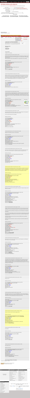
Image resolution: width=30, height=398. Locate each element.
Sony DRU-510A (10, 223)
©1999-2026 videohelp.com (19, 389)
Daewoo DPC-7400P (2, 382)
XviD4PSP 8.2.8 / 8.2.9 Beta (12, 380)
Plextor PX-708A (10, 244)
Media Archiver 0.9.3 (20, 376)
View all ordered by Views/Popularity (23, 16)
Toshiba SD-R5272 (10, 62)
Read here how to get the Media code (22, 8)
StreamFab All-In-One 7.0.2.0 (21, 377)
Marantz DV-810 (12, 233)
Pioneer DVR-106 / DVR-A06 (11, 349)
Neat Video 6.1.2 (20, 380)
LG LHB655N (1, 383)
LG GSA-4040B (10, 266)
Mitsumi (2, 37)
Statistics (19, 384)
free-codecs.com (21, 388)
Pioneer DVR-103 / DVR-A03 (11, 316)
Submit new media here (13, 5)
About (21, 383)
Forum (25, 383)
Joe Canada (12, 292)
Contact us (14, 383)
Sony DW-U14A (10, 118)
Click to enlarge (26, 105)
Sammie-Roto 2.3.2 (11, 377)
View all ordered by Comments (5, 16)
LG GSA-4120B (10, 175)
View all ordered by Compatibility (14, 16)
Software (21, 384)
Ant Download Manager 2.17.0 (12, 378)
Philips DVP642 (11, 126)
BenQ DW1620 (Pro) (10, 82)
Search (12, 383)
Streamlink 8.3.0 (11, 379)
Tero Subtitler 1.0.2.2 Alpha (21, 378)
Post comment (25, 39)
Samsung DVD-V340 (2, 384)
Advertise (23, 383)
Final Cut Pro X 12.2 (20, 379)
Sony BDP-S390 (2, 392)
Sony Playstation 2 (12, 253)
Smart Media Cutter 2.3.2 (12, 376)
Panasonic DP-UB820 (2, 391)
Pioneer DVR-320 (10, 155)
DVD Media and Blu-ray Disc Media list (9, 4)
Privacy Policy (18, 383)
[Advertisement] (15, 25)
